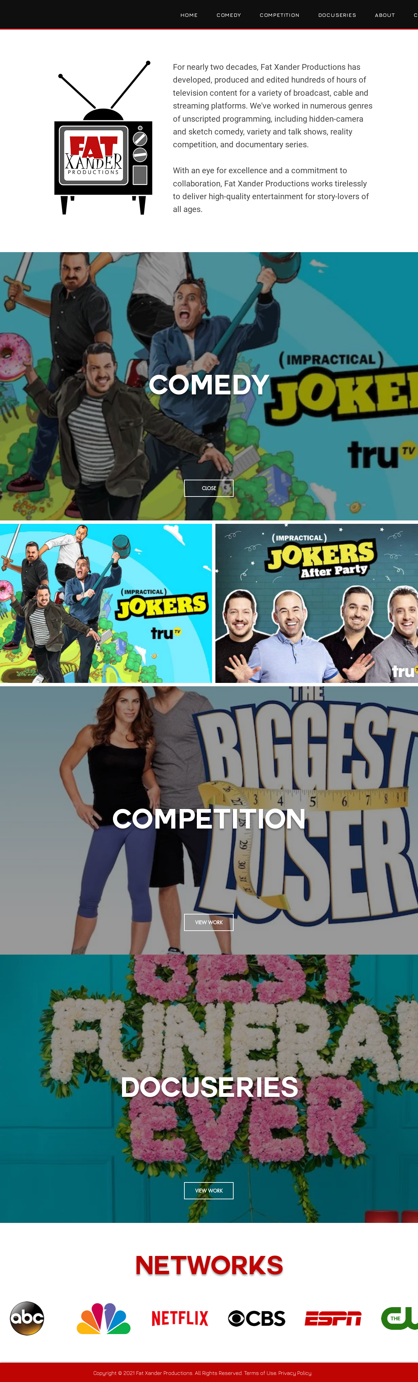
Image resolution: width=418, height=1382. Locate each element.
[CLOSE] (209, 488)
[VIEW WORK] (209, 922)
